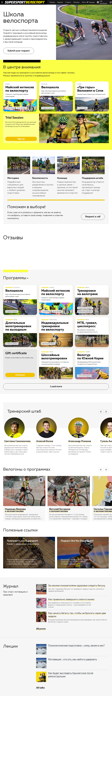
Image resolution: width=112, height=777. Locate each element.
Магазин (76, 2)
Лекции (52, 2)
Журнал (60, 2)
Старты (68, 2)
